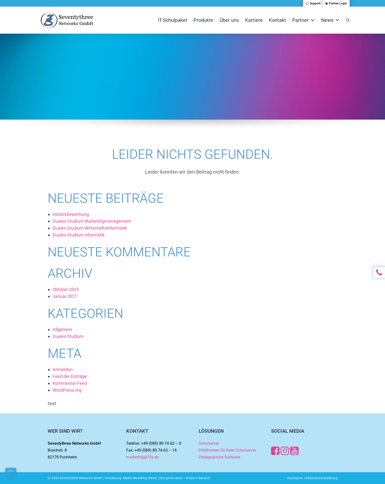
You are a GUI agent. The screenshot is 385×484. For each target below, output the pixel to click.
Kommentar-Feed (70, 383)
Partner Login (338, 3)
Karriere (254, 20)
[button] (11, 473)
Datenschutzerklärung (321, 478)
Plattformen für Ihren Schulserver (227, 450)
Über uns (229, 20)
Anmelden (63, 369)
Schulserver (209, 443)
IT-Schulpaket (172, 20)
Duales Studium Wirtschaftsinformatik (90, 228)
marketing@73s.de (142, 457)
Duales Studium (68, 336)
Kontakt (277, 20)
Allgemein (62, 329)
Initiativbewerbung (71, 214)
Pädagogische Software (219, 457)
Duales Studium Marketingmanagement (92, 221)
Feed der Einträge (70, 376)
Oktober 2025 (66, 289)
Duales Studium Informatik (79, 234)
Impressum (295, 478)
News (330, 20)
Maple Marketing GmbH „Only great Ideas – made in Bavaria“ (167, 478)
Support (315, 3)
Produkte (203, 20)
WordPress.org (67, 390)
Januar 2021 (65, 296)
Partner (303, 20)
